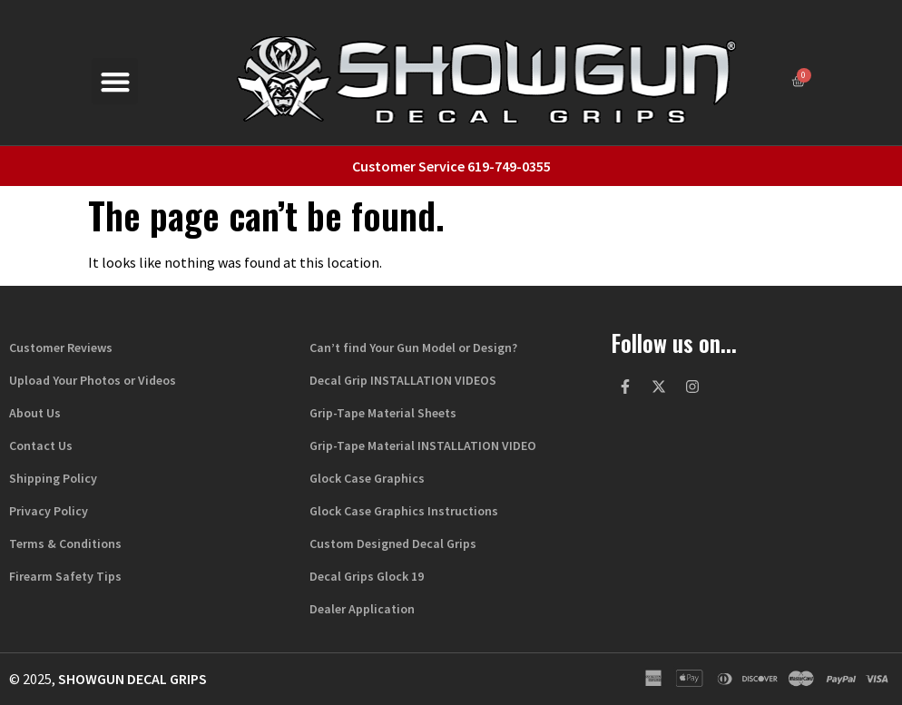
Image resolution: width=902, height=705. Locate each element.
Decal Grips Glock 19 (366, 576)
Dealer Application (362, 609)
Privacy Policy (48, 511)
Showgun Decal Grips (132, 679)
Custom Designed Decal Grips (392, 543)
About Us (35, 413)
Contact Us (41, 445)
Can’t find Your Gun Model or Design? (413, 347)
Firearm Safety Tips (65, 576)
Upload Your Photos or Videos (92, 380)
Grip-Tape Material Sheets (382, 413)
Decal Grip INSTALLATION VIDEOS (402, 380)
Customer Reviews (61, 347)
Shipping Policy (53, 478)
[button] (115, 81)
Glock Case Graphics (367, 478)
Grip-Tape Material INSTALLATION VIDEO (422, 445)
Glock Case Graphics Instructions (403, 511)
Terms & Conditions (65, 543)
